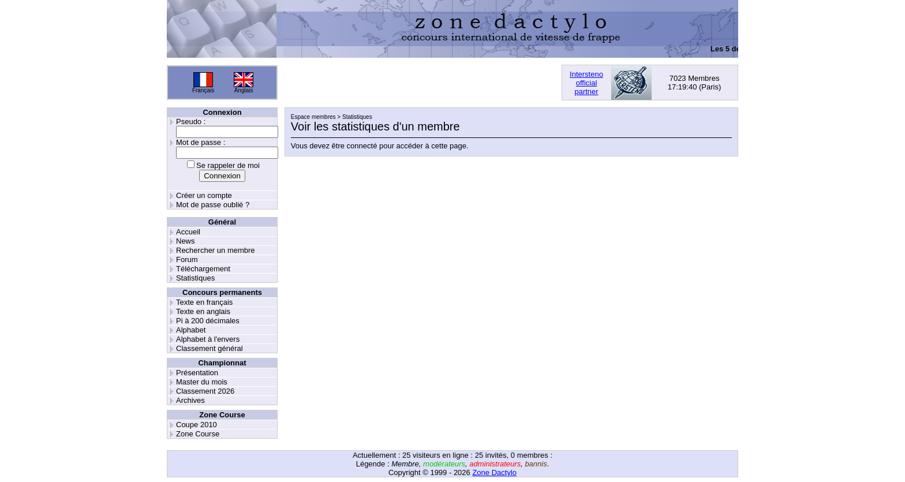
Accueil (188, 231)
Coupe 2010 (196, 424)
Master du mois (201, 382)
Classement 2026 (205, 391)
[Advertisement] (420, 82)
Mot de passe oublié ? (212, 204)
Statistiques (195, 278)
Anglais (243, 90)
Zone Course (197, 433)
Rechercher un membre (215, 250)
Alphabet (190, 330)
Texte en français (204, 302)
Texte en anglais (203, 311)
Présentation (197, 372)
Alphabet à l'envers (208, 339)
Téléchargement (203, 268)
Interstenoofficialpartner (586, 83)
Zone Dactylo (494, 472)
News (185, 241)
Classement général (209, 348)
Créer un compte (204, 195)
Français (203, 90)
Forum (187, 259)
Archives (190, 400)
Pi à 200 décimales (208, 320)
